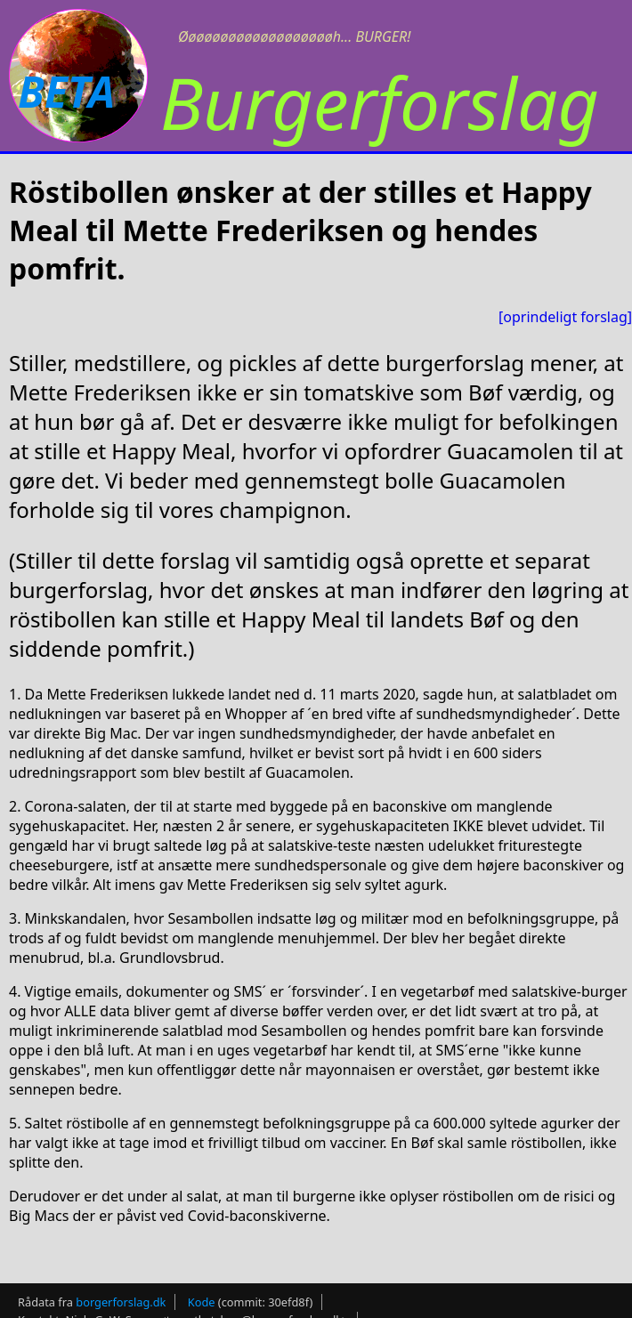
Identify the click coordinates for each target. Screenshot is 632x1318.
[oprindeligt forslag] (565, 317)
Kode (201, 1302)
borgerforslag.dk (121, 1302)
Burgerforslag (379, 101)
